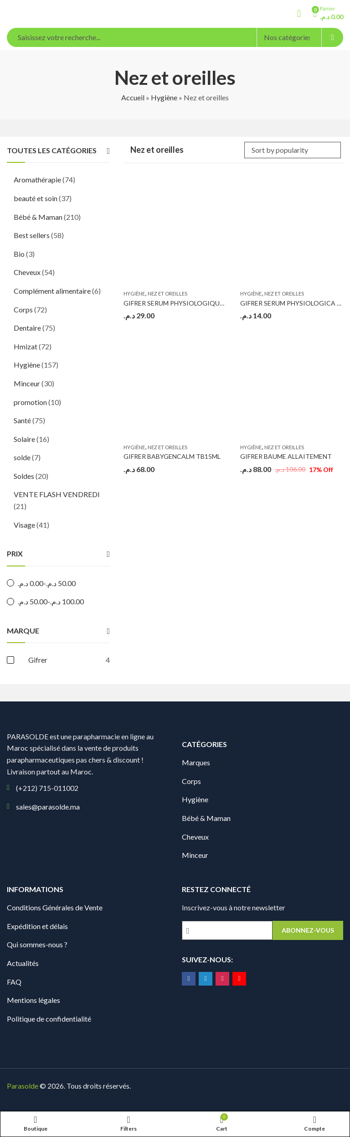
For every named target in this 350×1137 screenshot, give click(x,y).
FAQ (14, 981)
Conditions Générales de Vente (55, 907)
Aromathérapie (37, 179)
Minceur (27, 383)
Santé (22, 420)
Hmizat (25, 346)
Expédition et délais (37, 926)
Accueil (132, 97)
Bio (19, 253)
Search (332, 37)
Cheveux (27, 272)
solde (22, 457)
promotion (30, 402)
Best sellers (32, 235)
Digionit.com (27, 1097)
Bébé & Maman (38, 217)
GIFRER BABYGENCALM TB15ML (172, 456)
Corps (23, 309)
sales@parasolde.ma (48, 806)
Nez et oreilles (167, 293)
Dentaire (27, 327)
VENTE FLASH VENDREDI (57, 494)
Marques (196, 762)
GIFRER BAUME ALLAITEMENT (286, 456)
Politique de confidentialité (49, 1018)
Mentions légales (33, 1000)
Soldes (24, 476)
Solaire (24, 439)
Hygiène (164, 97)
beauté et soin (35, 198)
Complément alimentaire (52, 290)
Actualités (23, 963)
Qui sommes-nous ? (37, 944)
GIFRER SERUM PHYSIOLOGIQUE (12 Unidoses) (194, 303)
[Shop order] (292, 150)
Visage (24, 524)
